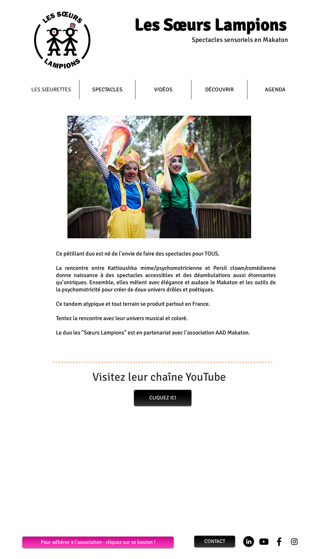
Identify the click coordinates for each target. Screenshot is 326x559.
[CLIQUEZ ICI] (162, 398)
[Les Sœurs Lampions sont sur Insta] (294, 541)
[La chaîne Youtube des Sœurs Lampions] (263, 541)
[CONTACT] (214, 541)
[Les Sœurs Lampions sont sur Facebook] (279, 541)
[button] (107, 89)
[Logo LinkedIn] (248, 541)
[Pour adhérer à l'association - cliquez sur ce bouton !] (98, 542)
